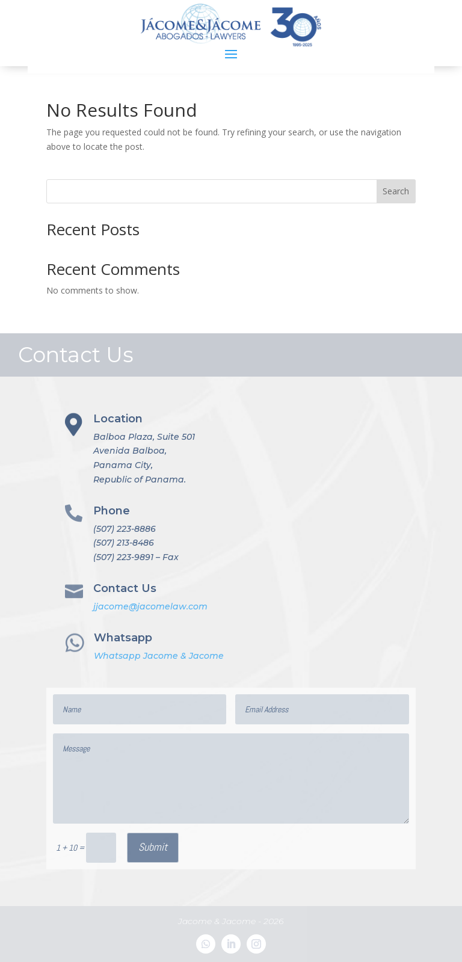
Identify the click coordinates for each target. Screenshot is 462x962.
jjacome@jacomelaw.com (150, 606)
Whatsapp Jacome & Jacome (159, 655)
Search (396, 191)
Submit (152, 847)
